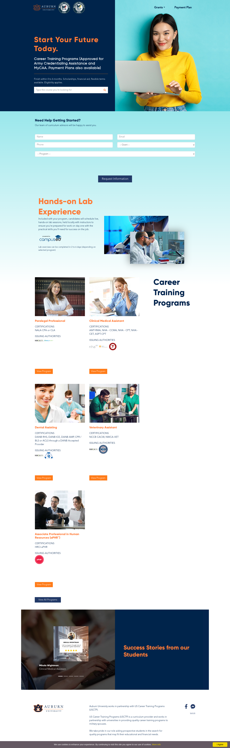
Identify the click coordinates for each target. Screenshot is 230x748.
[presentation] (115, 168)
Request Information (115, 179)
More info (156, 744)
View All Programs (47, 600)
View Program (44, 371)
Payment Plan (183, 7)
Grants (158, 7)
